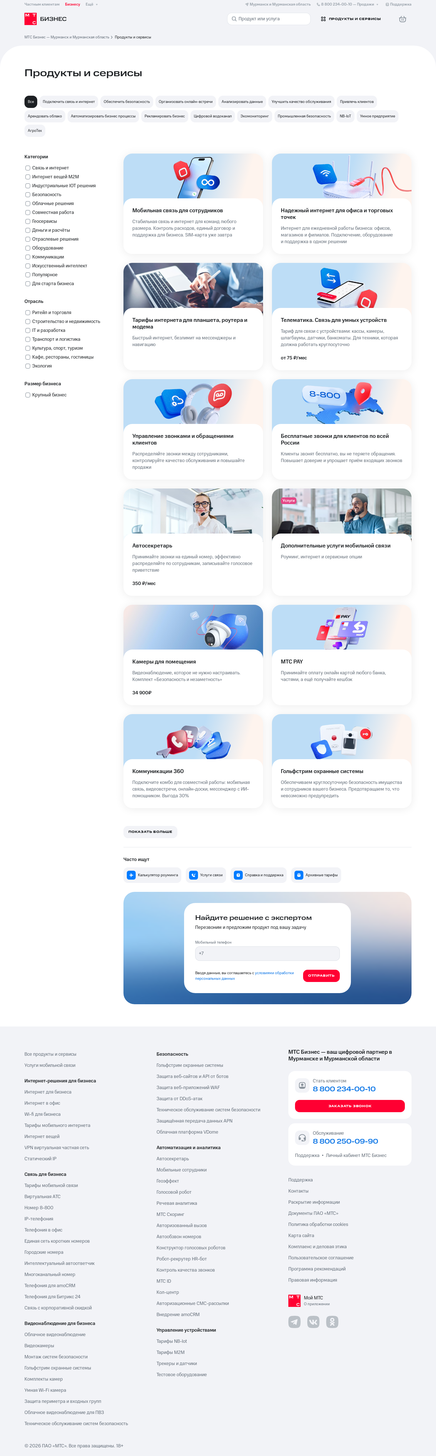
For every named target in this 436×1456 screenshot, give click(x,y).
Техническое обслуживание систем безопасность (76, 1423)
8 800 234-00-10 (348, 4)
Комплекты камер (43, 1379)
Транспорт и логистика (56, 339)
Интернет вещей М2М (55, 177)
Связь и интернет (50, 168)
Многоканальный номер (49, 1274)
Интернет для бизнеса (47, 1092)
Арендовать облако (45, 116)
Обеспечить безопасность (127, 102)
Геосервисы (44, 221)
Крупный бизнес (49, 395)
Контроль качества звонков (186, 1270)
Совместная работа (53, 212)
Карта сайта (301, 1235)
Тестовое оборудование (182, 1374)
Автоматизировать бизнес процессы (103, 116)
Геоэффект (168, 1181)
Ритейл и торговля (51, 312)
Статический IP (40, 1159)
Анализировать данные (242, 102)
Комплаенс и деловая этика (317, 1246)
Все (31, 102)
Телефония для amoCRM (49, 1285)
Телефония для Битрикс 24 (52, 1297)
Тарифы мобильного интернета (57, 1125)
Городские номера (43, 1252)
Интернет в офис (42, 1103)
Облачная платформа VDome (187, 1132)
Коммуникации (48, 257)
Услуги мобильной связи (49, 1065)
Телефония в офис (43, 1230)
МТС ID (164, 1281)
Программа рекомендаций (317, 1269)
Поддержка (308, 1155)
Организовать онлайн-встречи (186, 102)
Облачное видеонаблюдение (55, 1334)
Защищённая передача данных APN (194, 1121)
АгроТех (35, 131)
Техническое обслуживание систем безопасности (208, 1110)
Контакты (298, 1191)
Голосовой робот (174, 1192)
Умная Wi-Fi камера (45, 1390)
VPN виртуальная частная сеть (56, 1147)
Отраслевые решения (55, 239)
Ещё (92, 4)
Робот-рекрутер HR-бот (182, 1259)
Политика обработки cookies (318, 1224)
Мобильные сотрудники (182, 1170)
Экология (42, 366)
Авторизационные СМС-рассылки (193, 1303)
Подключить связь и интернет (69, 102)
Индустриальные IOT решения (64, 185)
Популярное (45, 275)
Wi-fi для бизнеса (42, 1114)
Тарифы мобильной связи (51, 1185)
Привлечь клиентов (357, 102)
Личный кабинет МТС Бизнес (356, 1155)
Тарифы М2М (171, 1352)
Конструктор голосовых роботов (191, 1248)
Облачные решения (53, 203)
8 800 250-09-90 (345, 1142)
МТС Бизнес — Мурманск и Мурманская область (66, 37)
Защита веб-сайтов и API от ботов (193, 1076)
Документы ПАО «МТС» (313, 1213)
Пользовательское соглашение (321, 1258)
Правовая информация (312, 1280)
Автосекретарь (173, 1159)
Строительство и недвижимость (66, 321)
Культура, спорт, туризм (57, 348)
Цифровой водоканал (213, 116)
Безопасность (46, 194)
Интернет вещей (42, 1136)
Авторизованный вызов (182, 1225)
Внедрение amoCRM (178, 1314)
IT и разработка (48, 330)
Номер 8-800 (38, 1208)
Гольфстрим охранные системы (57, 1368)
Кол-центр (168, 1292)
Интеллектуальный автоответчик (59, 1263)
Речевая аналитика (177, 1203)
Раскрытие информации (314, 1202)
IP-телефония (38, 1219)
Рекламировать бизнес (165, 116)
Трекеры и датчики (177, 1363)
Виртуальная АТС (42, 1196)
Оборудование (47, 248)
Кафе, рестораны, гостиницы (63, 357)
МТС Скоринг (170, 1214)
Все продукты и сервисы (50, 1054)
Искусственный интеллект (59, 266)
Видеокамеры (39, 1346)
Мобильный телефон (213, 942)
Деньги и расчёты (51, 230)
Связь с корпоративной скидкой (58, 1308)
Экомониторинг (255, 116)
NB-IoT (345, 116)
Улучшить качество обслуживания (301, 102)
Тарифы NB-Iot (172, 1341)
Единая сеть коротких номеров (57, 1241)
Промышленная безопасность (304, 116)
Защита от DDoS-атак (179, 1098)
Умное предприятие (377, 116)
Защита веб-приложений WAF (188, 1087)
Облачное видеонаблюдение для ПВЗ (64, 1412)
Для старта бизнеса (53, 283)
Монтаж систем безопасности (56, 1357)
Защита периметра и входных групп (62, 1401)
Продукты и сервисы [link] (133, 37)
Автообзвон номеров (179, 1236)
